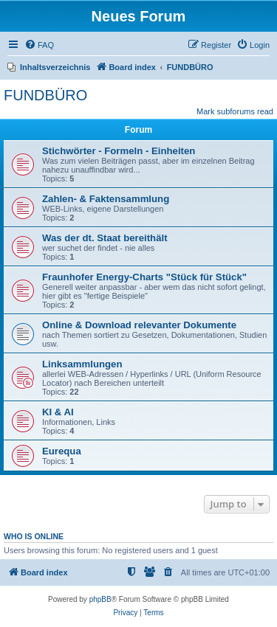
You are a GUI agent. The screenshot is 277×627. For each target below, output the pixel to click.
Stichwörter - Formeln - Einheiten (118, 150)
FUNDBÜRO (45, 95)
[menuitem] (39, 45)
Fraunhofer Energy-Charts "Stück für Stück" (144, 277)
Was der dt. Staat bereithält (105, 237)
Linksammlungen (82, 364)
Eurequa (61, 451)
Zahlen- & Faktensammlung (105, 198)
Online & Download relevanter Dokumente (139, 324)
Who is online (34, 536)
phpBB (100, 599)
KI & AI (58, 412)
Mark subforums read (234, 111)
